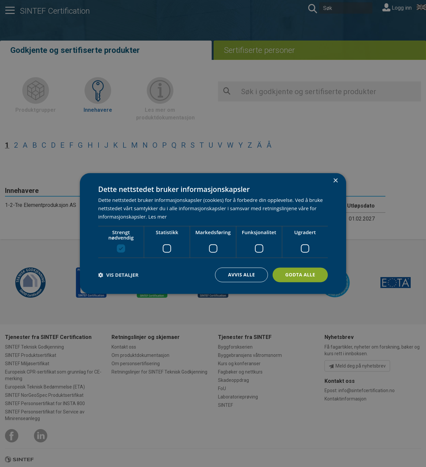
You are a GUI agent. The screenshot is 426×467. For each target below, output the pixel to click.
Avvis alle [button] (241, 274)
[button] (118, 275)
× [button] (335, 180)
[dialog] (213, 233)
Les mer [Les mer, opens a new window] (157, 216)
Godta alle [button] (300, 274)
